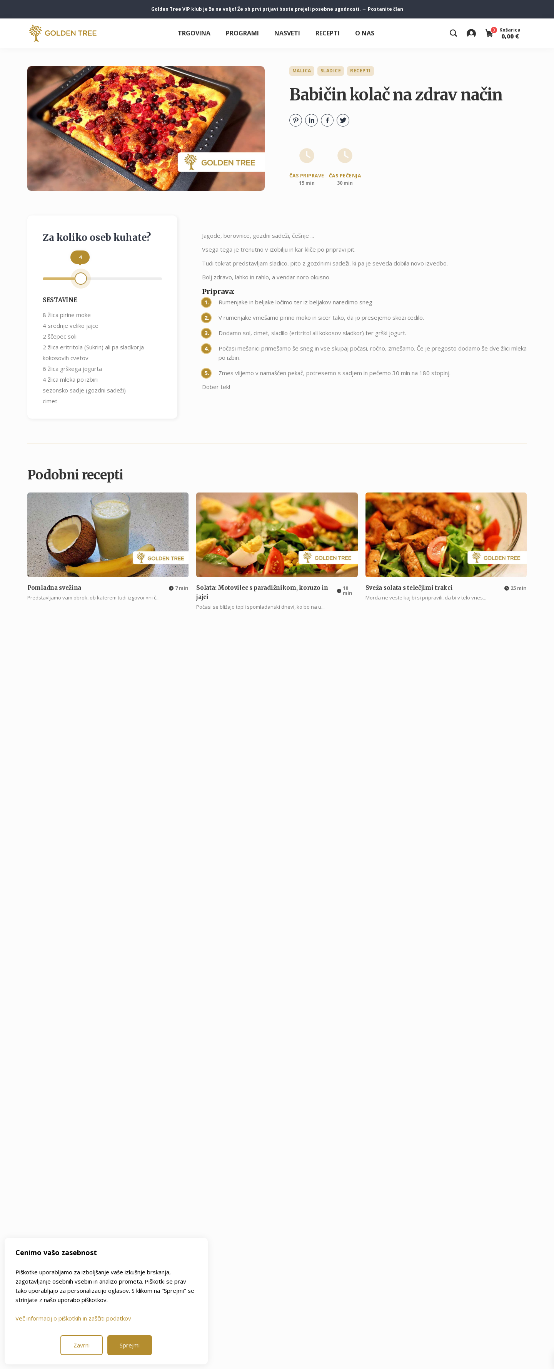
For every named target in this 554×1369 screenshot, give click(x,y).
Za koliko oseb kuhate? (97, 238)
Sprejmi (130, 1345)
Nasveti (287, 33)
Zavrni (81, 1345)
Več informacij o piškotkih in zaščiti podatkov (73, 1318)
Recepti (327, 33)
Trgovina (194, 33)
